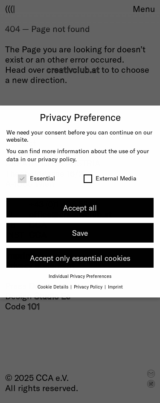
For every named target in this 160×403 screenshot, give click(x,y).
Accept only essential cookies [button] (80, 258)
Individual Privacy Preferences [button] (80, 276)
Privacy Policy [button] (89, 286)
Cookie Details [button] (54, 286)
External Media (110, 178)
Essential (36, 178)
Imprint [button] (115, 286)
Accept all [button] (80, 207)
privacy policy (56, 159)
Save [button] (80, 232)
